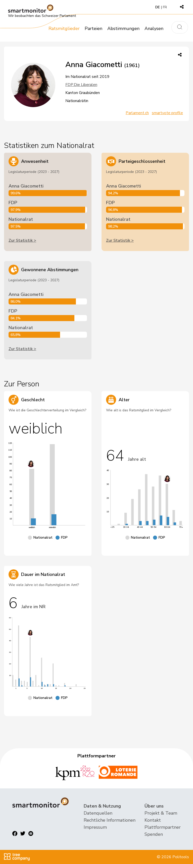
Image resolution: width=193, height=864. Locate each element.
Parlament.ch (137, 113)
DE (157, 7)
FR (165, 7)
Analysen (153, 28)
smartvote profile (167, 113)
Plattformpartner (162, 827)
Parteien (93, 28)
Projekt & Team (160, 813)
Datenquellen (98, 813)
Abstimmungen (123, 28)
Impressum (95, 827)
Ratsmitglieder (64, 28)
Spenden (153, 834)
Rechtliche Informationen (109, 820)
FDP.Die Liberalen (81, 84)
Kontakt (152, 820)
